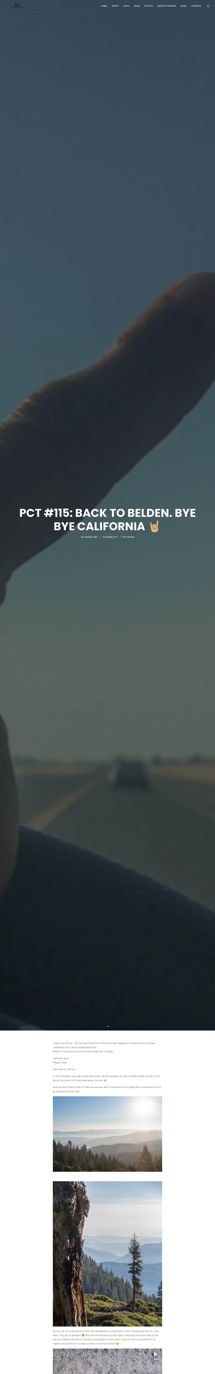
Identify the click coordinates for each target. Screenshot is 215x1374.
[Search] (208, 7)
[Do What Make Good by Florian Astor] (15, 7)
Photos (148, 7)
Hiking (109, 510)
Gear (136, 7)
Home (104, 7)
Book (183, 7)
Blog (126, 7)
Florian (130, 510)
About (115, 7)
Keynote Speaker (167, 7)
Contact (196, 7)
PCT (116, 510)
